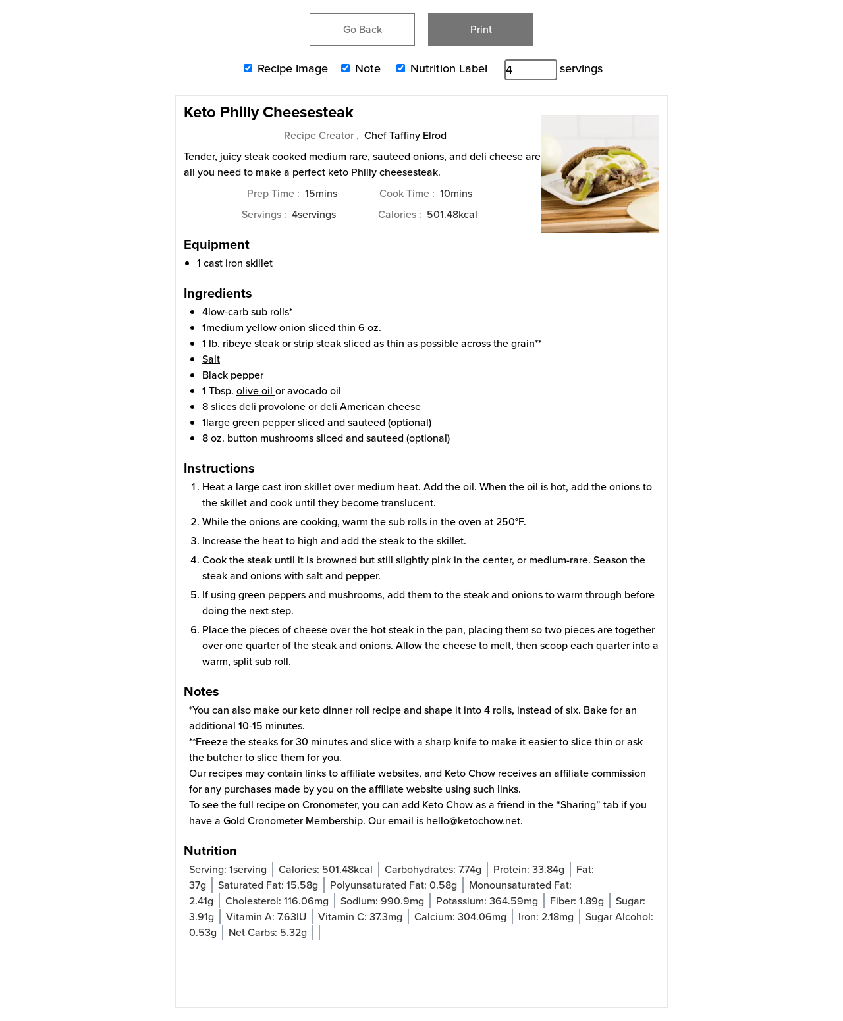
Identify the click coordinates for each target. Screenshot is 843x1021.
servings (581, 68)
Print (481, 29)
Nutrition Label (448, 68)
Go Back (362, 29)
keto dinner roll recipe (350, 710)
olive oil (254, 390)
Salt (211, 359)
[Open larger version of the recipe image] (600, 180)
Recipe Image (293, 68)
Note (368, 68)
